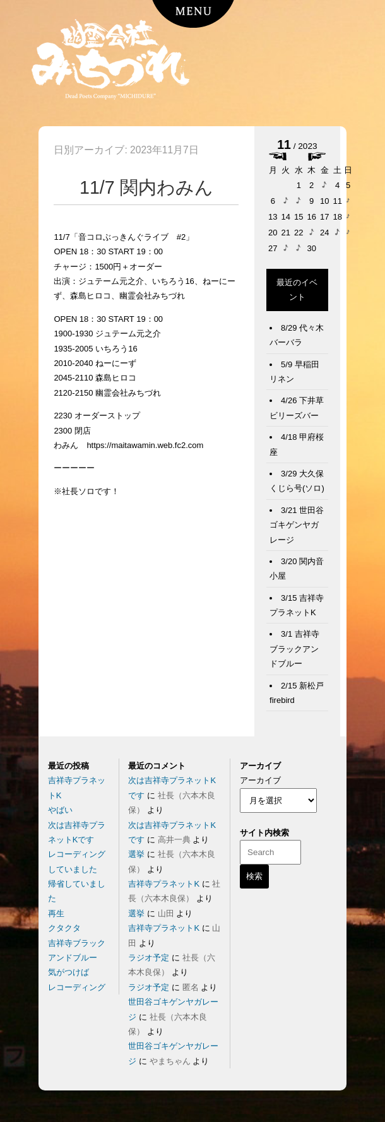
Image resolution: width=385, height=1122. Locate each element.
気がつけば (68, 972)
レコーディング (76, 987)
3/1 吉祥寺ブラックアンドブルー (294, 648)
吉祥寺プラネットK (163, 884)
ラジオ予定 (148, 957)
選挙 (136, 854)
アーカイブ (260, 780)
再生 (56, 913)
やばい (60, 810)
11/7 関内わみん (146, 187)
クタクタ (64, 928)
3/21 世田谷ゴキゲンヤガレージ (297, 525)
